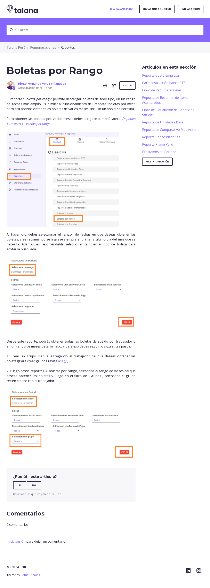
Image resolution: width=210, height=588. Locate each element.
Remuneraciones (43, 47)
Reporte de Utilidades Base (163, 122)
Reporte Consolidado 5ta (161, 137)
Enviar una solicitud (157, 8)
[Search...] (105, 30)
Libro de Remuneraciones (161, 90)
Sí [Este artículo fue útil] (19, 485)
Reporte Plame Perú (157, 144)
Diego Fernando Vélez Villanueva (42, 83)
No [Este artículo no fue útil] (34, 485)
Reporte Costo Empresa (160, 75)
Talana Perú (16, 47)
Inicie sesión (16, 541)
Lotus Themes (30, 575)
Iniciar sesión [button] (190, 8)
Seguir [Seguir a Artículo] (127, 85)
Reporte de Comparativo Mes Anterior (171, 129)
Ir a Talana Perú (121, 9)
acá (60, 361)
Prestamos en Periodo (159, 152)
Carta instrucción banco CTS (164, 83)
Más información (157, 161)
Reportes (68, 47)
